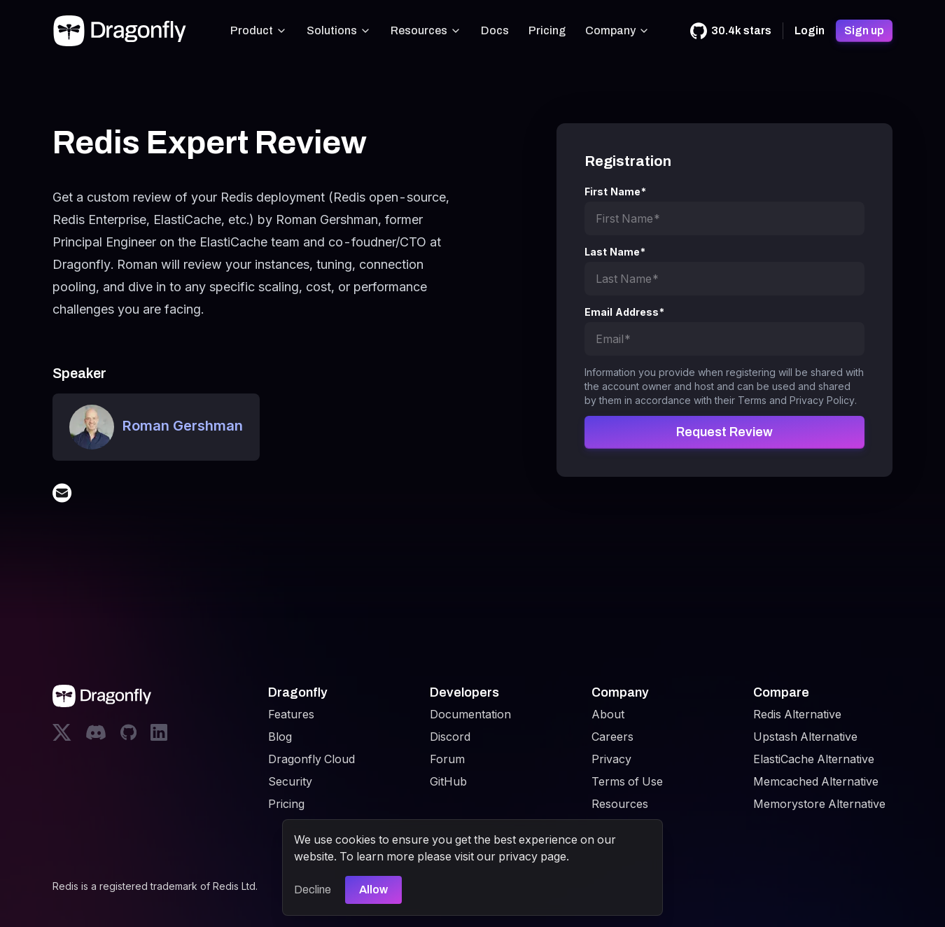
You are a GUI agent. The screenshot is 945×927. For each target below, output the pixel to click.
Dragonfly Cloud (311, 759)
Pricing (547, 30)
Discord (450, 737)
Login (809, 30)
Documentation (470, 714)
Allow (373, 889)
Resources (426, 30)
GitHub (448, 781)
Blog (280, 737)
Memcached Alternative (815, 781)
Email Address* (624, 312)
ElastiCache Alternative (813, 759)
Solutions (339, 30)
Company (617, 30)
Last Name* (615, 252)
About (608, 714)
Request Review (724, 432)
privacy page (532, 856)
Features (291, 714)
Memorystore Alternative (819, 804)
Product (258, 30)
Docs (495, 30)
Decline (312, 889)
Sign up (864, 30)
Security (290, 781)
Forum (447, 759)
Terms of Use (627, 781)
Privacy (611, 759)
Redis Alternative (797, 714)
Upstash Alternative (805, 737)
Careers (613, 737)
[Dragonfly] (122, 30)
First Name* (615, 191)
